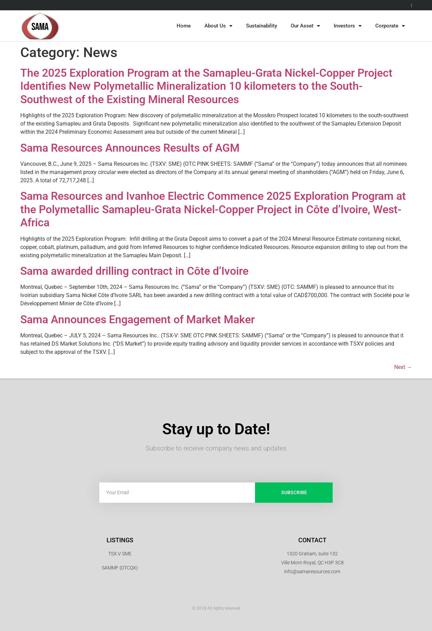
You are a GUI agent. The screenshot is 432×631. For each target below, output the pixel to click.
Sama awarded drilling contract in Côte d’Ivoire (134, 271)
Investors (348, 26)
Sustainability (261, 26)
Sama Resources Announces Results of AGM (130, 147)
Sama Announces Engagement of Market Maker (137, 319)
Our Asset (305, 26)
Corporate (390, 26)
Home (184, 26)
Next (403, 367)
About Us (218, 26)
